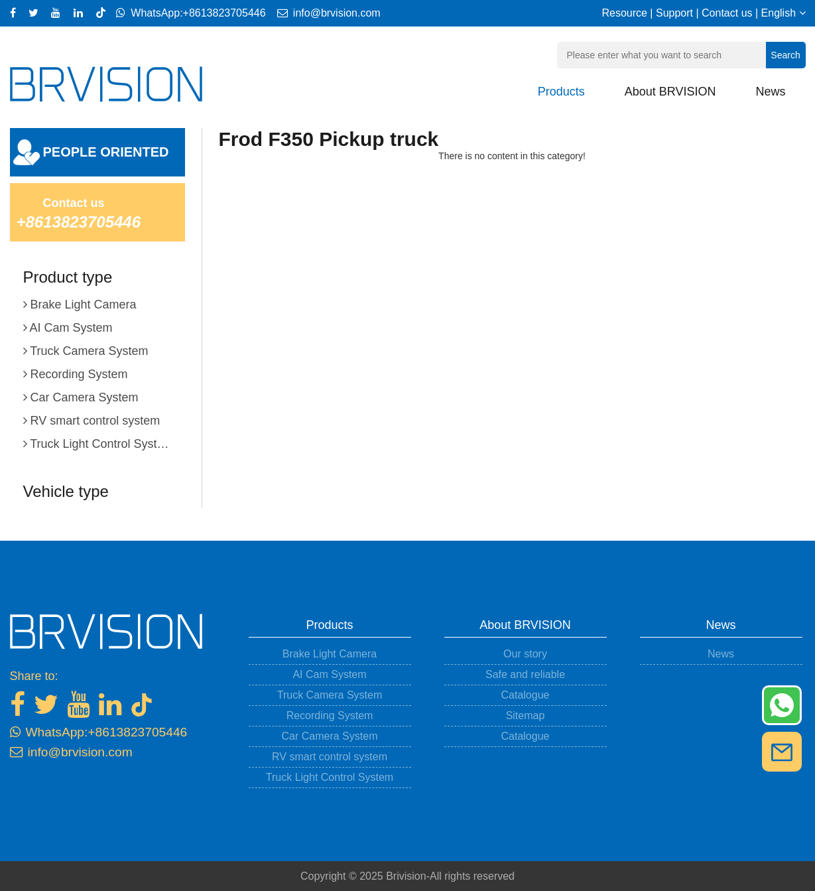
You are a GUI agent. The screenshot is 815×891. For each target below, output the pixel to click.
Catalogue (525, 695)
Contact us (727, 13)
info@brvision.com (325, 13)
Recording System (329, 715)
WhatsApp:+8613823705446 (190, 13)
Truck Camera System (330, 695)
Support (674, 13)
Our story (525, 653)
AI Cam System (329, 674)
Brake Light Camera (329, 653)
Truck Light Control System (329, 777)
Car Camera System (330, 736)
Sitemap (525, 715)
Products (561, 91)
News (770, 91)
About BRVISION (670, 91)
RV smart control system (329, 756)
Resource (624, 13)
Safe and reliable (525, 674)
